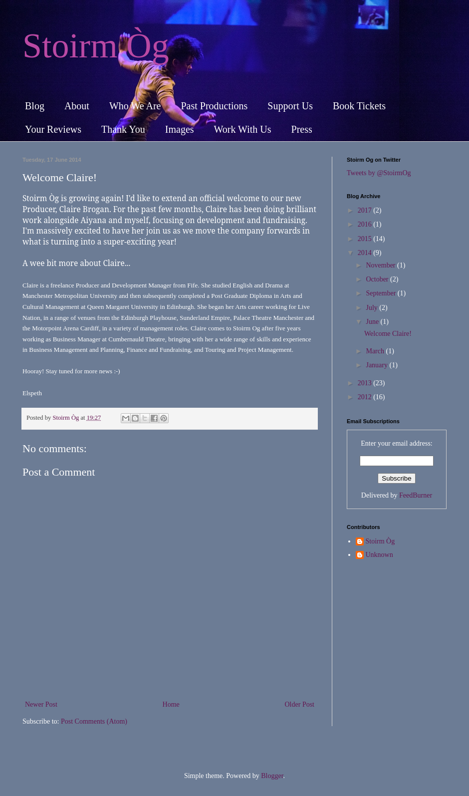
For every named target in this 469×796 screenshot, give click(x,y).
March (376, 351)
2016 (366, 224)
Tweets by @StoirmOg (379, 173)
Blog (34, 105)
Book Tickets (359, 105)
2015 (366, 239)
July (372, 307)
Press (301, 129)
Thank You (123, 129)
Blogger (272, 776)
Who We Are (135, 105)
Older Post (300, 704)
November (381, 265)
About (76, 105)
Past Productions (214, 105)
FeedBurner (415, 495)
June (373, 321)
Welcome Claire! (388, 333)
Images (179, 129)
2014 (366, 253)
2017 (366, 210)
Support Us (290, 105)
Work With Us (242, 129)
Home (171, 704)
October (378, 279)
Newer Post (41, 704)
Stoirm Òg (95, 45)
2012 (366, 397)
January (377, 365)
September (381, 293)
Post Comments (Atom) (94, 721)
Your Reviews (53, 129)
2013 (366, 383)
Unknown (379, 554)
